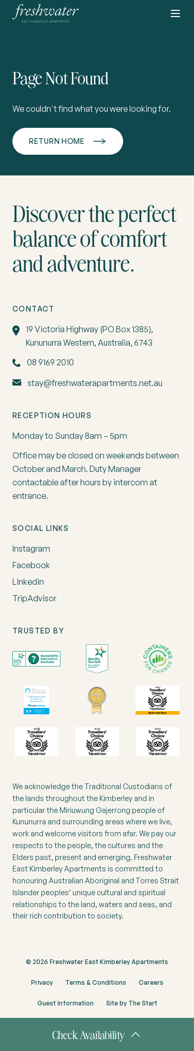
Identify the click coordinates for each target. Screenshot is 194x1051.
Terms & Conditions (95, 982)
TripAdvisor (34, 598)
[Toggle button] (175, 13)
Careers (151, 982)
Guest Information (65, 1003)
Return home (57, 141)
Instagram (31, 548)
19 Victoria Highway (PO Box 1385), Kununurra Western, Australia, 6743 (89, 336)
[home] (45, 13)
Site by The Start (131, 1003)
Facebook (31, 565)
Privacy (42, 982)
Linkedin (28, 581)
